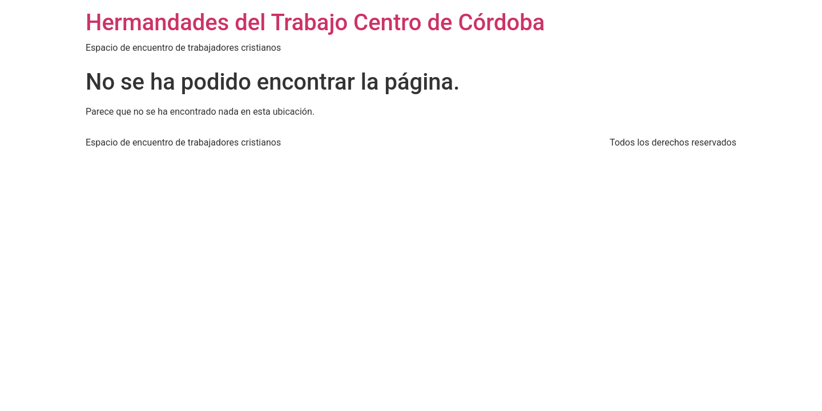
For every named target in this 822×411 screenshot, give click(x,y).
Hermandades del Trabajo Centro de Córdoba (315, 22)
